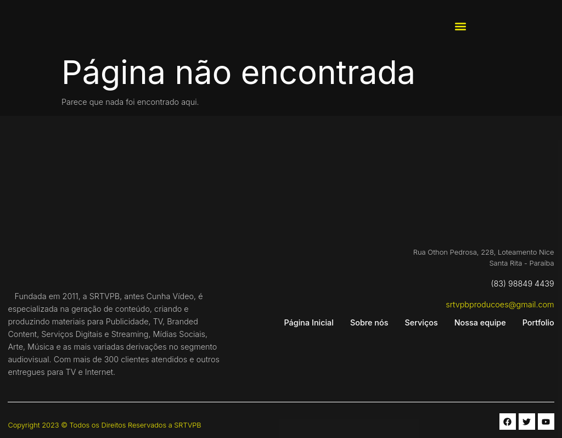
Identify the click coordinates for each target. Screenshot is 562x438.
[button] (460, 27)
